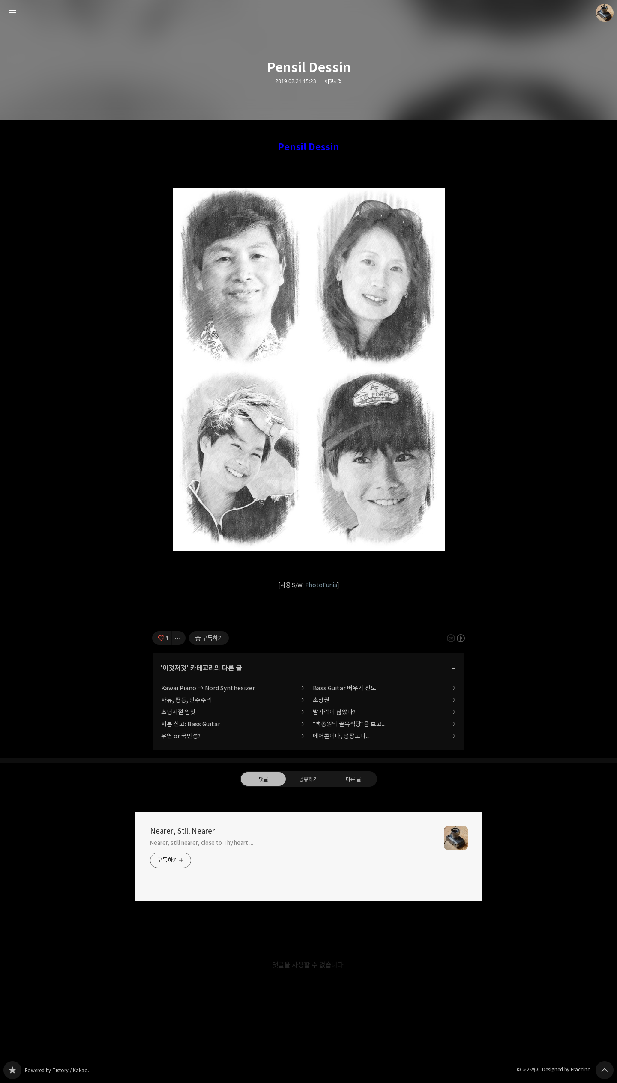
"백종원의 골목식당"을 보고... (349, 724)
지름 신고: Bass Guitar (190, 724)
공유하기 (308, 778)
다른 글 (353, 778)
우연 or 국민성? (181, 736)
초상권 (321, 700)
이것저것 (333, 81)
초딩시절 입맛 (178, 712)
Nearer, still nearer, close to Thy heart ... (201, 843)
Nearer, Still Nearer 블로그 (12, 1070)
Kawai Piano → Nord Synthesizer (208, 688)
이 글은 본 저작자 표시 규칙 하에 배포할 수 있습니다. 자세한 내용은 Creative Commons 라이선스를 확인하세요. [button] (456, 638)
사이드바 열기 (12, 13)
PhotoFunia (321, 585)
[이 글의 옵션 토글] (179, 638)
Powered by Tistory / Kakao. (57, 1070)
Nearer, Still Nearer (182, 831)
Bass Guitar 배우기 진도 (344, 688)
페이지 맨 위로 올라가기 (604, 1070)
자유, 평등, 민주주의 (186, 700)
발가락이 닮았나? (334, 712)
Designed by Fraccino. (567, 1069)
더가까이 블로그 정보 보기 (604, 13)
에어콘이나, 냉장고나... (341, 736)
